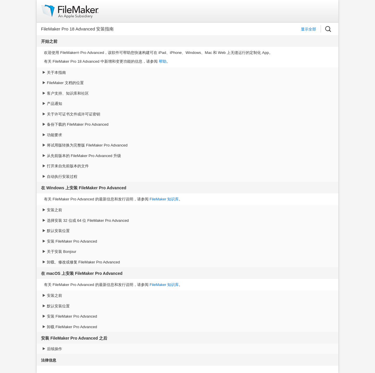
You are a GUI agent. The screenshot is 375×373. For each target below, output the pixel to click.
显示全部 (308, 29)
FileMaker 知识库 (164, 199)
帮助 (162, 61)
